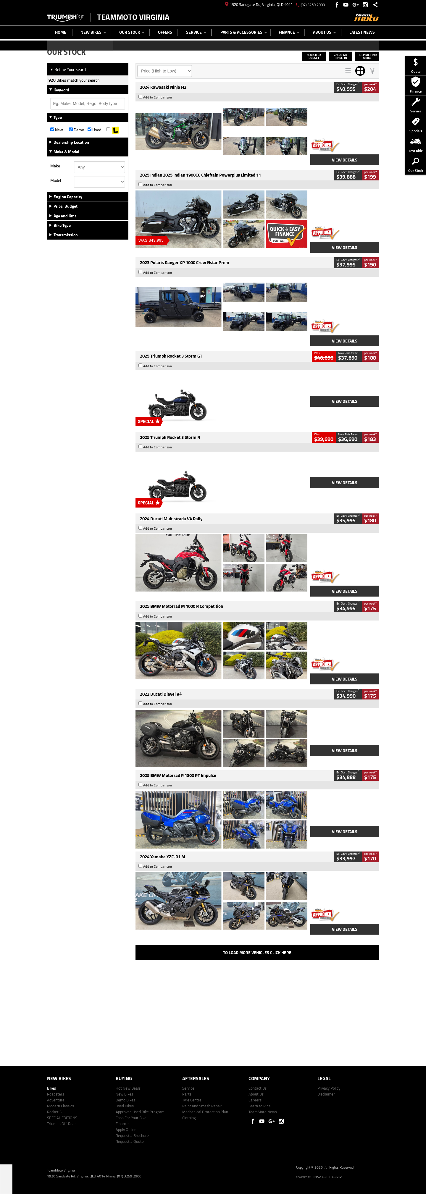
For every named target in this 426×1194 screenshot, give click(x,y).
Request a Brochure (132, 1135)
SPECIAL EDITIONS (62, 1118)
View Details (344, 160)
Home (60, 32)
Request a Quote (130, 1141)
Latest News (362, 32)
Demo (76, 130)
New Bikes (93, 32)
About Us (324, 32)
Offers (165, 32)
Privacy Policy (328, 1088)
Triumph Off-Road (62, 1124)
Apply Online (126, 1129)
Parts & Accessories (243, 32)
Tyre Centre (191, 1100)
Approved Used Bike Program (140, 1112)
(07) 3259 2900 (313, 5)
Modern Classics (60, 1106)
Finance (289, 32)
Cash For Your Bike (131, 1118)
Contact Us (257, 1088)
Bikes (51, 1088)
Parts (186, 1094)
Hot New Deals (128, 1088)
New (56, 130)
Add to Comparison (157, 97)
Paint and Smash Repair (202, 1106)
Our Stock (132, 32)
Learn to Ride (259, 1106)
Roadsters (55, 1094)
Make (55, 166)
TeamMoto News (262, 1112)
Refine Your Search (69, 69)
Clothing (189, 1118)
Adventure (55, 1100)
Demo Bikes (125, 1100)
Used (94, 130)
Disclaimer (326, 1094)
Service (196, 32)
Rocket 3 (54, 1112)
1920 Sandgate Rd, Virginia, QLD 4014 (259, 4)
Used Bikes (125, 1106)
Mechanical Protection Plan (205, 1112)
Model (55, 180)
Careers (255, 1100)
